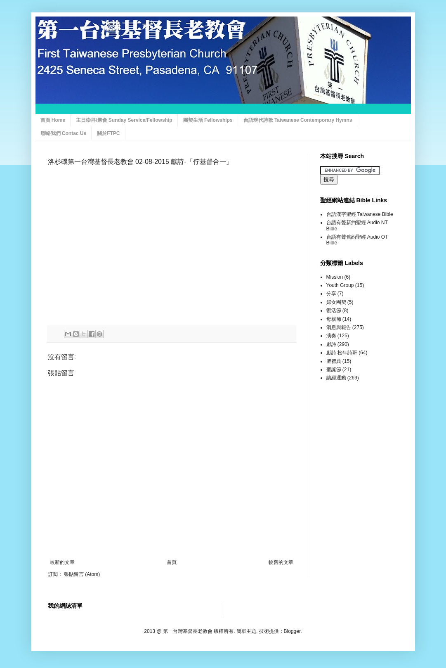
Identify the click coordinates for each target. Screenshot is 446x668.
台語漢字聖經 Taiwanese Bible (359, 214)
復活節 (333, 310)
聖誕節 (333, 369)
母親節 (333, 319)
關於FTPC (108, 133)
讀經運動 (336, 378)
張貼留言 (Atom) (82, 574)
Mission (334, 277)
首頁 (172, 562)
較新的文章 (62, 562)
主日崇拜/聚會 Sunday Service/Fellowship (124, 120)
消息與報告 (338, 327)
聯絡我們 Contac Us (64, 133)
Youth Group (340, 285)
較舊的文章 (281, 562)
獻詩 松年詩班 (341, 352)
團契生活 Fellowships (208, 120)
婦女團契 (336, 302)
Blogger (292, 631)
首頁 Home (53, 120)
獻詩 (331, 344)
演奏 (331, 336)
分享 (331, 293)
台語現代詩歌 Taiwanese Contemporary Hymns (297, 120)
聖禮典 (333, 361)
